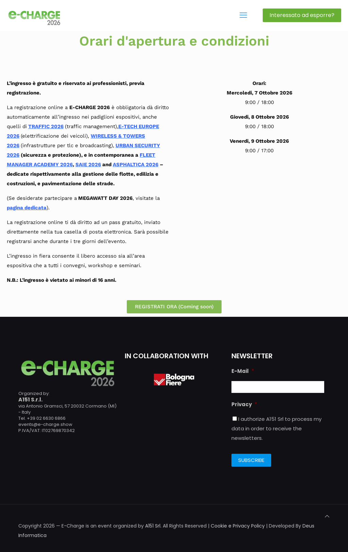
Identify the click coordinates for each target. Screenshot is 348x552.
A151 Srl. (153, 525)
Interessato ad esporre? (301, 15)
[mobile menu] (243, 15)
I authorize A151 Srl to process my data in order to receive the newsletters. (276, 428)
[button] (174, 306)
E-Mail (242, 371)
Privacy (244, 404)
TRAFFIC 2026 (46, 126)
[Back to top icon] (327, 516)
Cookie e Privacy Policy (238, 525)
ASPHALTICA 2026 (135, 164)
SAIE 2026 (88, 164)
